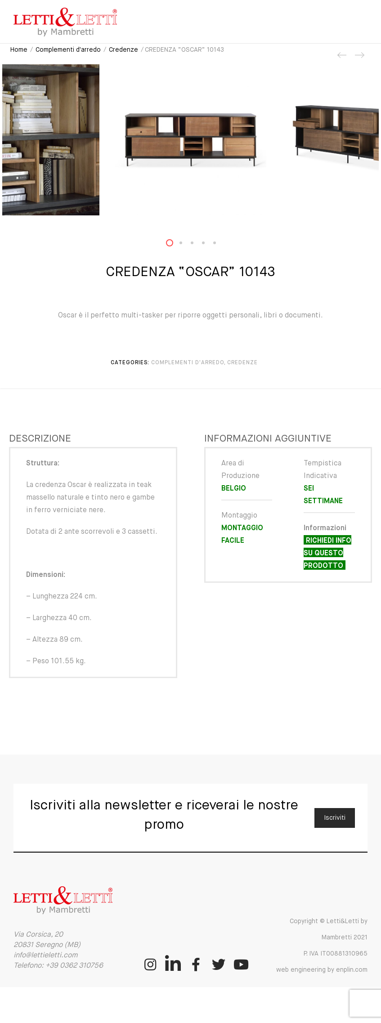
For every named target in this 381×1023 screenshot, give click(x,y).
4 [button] (208, 244)
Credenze (123, 50)
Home (18, 50)
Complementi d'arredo (68, 50)
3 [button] (197, 244)
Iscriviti (334, 818)
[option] (190, 139)
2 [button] (186, 244)
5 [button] (220, 244)
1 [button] (175, 244)
